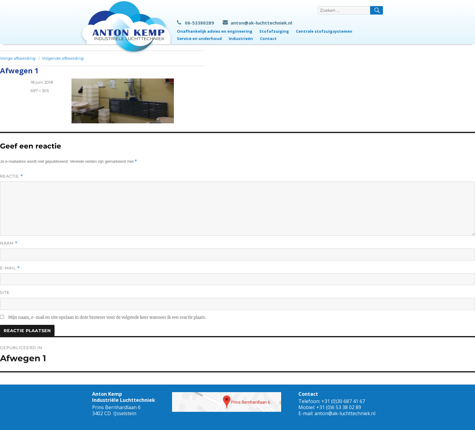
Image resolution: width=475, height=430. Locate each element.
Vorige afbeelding (17, 58)
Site (5, 292)
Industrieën (241, 38)
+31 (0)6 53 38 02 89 (338, 407)
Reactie (11, 176)
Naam (9, 243)
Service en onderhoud (199, 38)
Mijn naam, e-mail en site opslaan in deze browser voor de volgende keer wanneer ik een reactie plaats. (107, 317)
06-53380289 (195, 23)
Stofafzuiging (274, 31)
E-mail (10, 268)
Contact (268, 38)
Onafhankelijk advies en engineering (214, 31)
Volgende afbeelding (63, 58)
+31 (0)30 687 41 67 (343, 401)
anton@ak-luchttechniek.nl (257, 23)
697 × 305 (40, 90)
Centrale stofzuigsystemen (324, 31)
